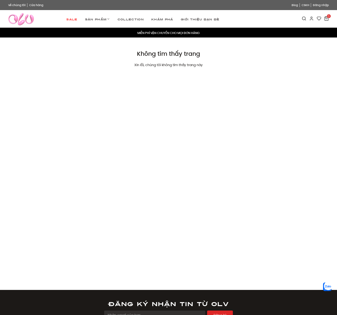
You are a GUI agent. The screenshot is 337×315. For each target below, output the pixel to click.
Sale (71, 18)
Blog (295, 5)
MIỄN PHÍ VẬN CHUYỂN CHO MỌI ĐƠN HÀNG (168, 32)
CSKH (305, 5)
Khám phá (162, 18)
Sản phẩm (97, 19)
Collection (130, 18)
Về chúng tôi (17, 5)
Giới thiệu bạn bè (200, 18)
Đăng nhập (321, 5)
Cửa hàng (36, 5)
